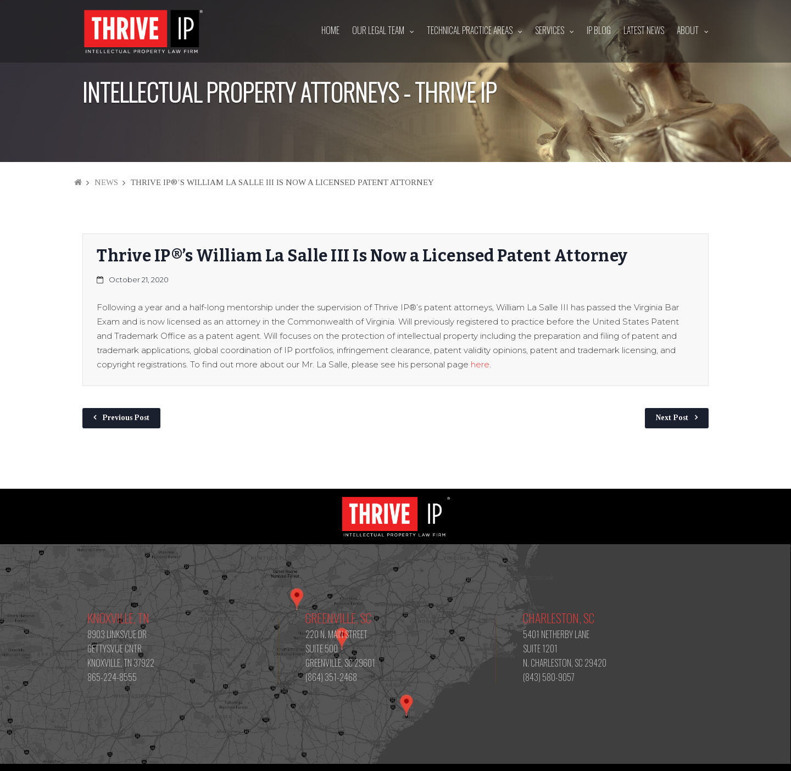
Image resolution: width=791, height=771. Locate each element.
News (106, 182)
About (688, 30)
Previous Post (126, 418)
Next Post (672, 418)
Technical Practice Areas (470, 30)
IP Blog (599, 30)
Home (330, 30)
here (480, 364)
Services (549, 30)
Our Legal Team (378, 30)
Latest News (643, 30)
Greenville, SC (338, 618)
